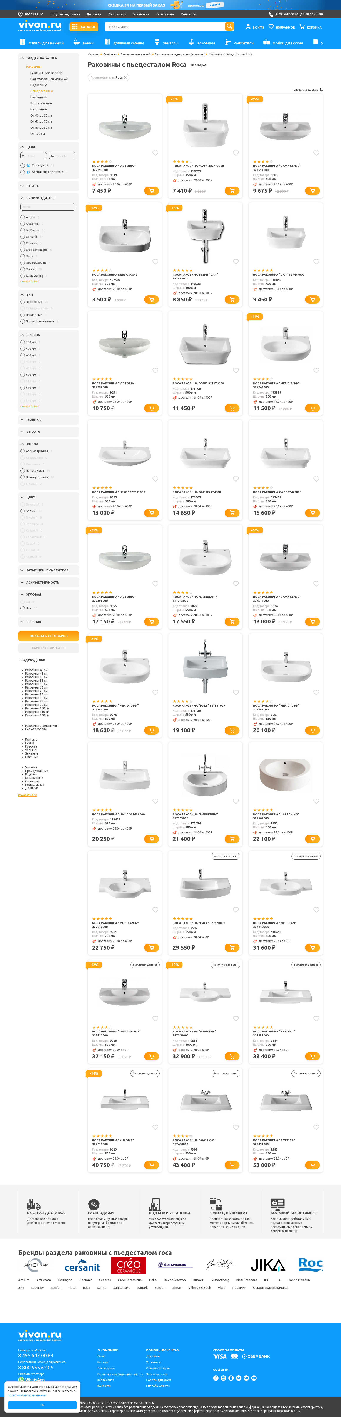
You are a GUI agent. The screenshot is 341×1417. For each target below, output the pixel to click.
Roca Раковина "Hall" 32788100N (199, 708)
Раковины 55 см (36, 680)
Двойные (31, 788)
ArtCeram (44, 1286)
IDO (282, 1286)
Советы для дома (159, 1380)
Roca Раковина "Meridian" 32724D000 (275, 929)
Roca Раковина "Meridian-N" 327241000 (277, 711)
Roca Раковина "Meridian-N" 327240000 (116, 929)
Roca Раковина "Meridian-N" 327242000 (116, 711)
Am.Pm (23, 1286)
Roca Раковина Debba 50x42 (115, 275)
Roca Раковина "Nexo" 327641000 (119, 494)
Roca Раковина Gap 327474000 (197, 494)
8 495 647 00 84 (37, 1356)
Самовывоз (117, 14)
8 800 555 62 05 (37, 1368)
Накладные (38, 97)
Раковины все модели (46, 73)
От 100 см (37, 133)
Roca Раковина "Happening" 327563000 (196, 820)
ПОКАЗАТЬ (49, 636)
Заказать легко (157, 1374)
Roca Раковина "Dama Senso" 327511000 (278, 168)
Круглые (31, 774)
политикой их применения (27, 1395)
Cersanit (89, 1286)
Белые (30, 743)
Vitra (267, 1294)
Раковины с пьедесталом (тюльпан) (183, 54)
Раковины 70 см (36, 691)
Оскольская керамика (36, 1302)
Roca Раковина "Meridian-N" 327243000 (196, 601)
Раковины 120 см (37, 715)
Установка (141, 14)
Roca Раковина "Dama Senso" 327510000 (117, 1039)
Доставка (94, 14)
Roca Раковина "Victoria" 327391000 (114, 601)
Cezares (109, 1286)
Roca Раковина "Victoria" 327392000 (114, 387)
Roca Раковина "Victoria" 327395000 (114, 168)
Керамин (286, 1294)
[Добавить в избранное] (155, 153)
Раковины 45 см (36, 673)
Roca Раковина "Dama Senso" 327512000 (278, 601)
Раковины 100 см (37, 708)
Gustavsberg (231, 1286)
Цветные (31, 757)
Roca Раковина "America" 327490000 (194, 1148)
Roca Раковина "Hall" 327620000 (199, 927)
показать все (29, 281)
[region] (47, 247)
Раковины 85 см (36, 701)
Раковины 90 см (36, 705)
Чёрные (30, 750)
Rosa (123, 1294)
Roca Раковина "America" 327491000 (274, 1148)
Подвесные (38, 85)
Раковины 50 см (36, 677)
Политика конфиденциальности (120, 1374)
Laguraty (69, 1294)
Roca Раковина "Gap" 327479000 (198, 166)
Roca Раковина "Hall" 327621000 (118, 818)
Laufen (89, 1294)
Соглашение (106, 1368)
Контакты (188, 14)
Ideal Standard (259, 1286)
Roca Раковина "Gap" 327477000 (279, 275)
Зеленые (31, 753)
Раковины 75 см (36, 694)
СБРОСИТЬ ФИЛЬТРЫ (48, 648)
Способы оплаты (158, 1386)
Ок (42, 1405)
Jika (52, 1294)
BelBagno (67, 1286)
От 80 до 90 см (41, 127)
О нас (101, 1356)
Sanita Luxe (161, 1294)
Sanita (139, 1294)
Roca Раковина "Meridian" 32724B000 (195, 1039)
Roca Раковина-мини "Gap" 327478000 (196, 277)
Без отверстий (36, 729)
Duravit (207, 1286)
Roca (107, 1294)
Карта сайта (105, 1380)
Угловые (31, 767)
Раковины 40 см (36, 670)
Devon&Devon (183, 1286)
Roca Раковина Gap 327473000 (277, 494)
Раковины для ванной (137, 54)
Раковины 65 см (36, 687)
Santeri (201, 1294)
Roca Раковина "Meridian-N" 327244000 (277, 387)
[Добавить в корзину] (152, 191)
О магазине (165, 14)
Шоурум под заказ (65, 14)
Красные (31, 746)
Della (160, 1286)
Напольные (38, 109)
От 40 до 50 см (41, 115)
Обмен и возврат (158, 1368)
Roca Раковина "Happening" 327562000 (276, 820)
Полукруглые (34, 784)
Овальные (32, 781)
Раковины (33, 66)
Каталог (93, 54)
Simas (219, 1294)
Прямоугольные (36, 771)
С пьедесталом (41, 91)
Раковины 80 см (36, 698)
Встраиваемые (41, 103)
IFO (295, 1286)
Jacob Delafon (29, 1294)
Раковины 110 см (37, 711)
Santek (182, 1294)
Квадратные (34, 777)
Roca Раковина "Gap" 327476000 (198, 384)
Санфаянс (111, 54)
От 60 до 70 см (41, 121)
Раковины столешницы (41, 725)
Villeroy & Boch (244, 1294)
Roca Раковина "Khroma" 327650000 (113, 1148)
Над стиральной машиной (49, 79)
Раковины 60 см (36, 684)
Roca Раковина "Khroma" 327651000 (274, 1039)
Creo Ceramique (135, 1286)
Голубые (31, 739)
